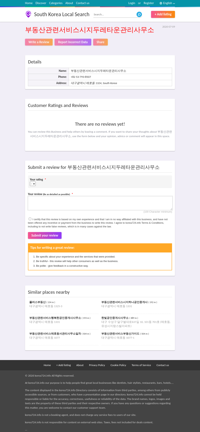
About (69, 3)
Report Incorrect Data (73, 42)
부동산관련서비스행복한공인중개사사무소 (55, 317)
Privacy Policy (97, 365)
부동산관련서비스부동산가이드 (120, 333)
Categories (56, 3)
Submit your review (44, 235)
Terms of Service (141, 365)
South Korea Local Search (62, 14)
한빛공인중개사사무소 (115, 317)
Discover (41, 3)
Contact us (82, 3)
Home (29, 3)
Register (149, 3)
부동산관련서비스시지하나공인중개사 (124, 302)
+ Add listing (163, 14)
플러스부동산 (37, 302)
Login (131, 3)
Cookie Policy (118, 365)
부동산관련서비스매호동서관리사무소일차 (55, 333)
